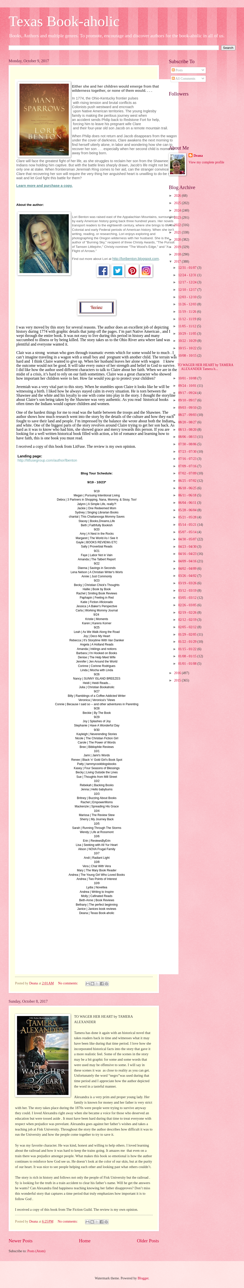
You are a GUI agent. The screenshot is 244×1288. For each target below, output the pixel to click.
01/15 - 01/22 (187, 649)
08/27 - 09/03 (187, 415)
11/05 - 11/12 (187, 326)
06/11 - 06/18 (187, 495)
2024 (178, 210)
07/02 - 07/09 (187, 473)
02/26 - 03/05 (187, 605)
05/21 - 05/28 (187, 517)
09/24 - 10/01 (187, 386)
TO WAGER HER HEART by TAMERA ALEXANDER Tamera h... (205, 367)
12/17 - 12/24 (187, 282)
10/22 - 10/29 (187, 341)
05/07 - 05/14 (187, 532)
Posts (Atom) (36, 1251)
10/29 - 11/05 (187, 333)
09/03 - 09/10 (187, 408)
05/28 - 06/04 (187, 510)
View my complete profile (206, 162)
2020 (178, 239)
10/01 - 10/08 (187, 378)
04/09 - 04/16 (187, 561)
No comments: (68, 983)
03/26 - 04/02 (187, 576)
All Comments (183, 78)
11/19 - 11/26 (187, 311)
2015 (178, 680)
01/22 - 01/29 (187, 642)
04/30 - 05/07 (187, 539)
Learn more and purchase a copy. (44, 186)
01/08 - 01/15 (187, 656)
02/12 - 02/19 (187, 620)
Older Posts (148, 1240)
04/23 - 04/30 (187, 546)
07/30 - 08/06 (187, 444)
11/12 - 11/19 (187, 319)
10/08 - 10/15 (187, 355)
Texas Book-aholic (64, 21)
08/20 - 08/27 (187, 422)
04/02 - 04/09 (187, 568)
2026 (178, 195)
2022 (178, 225)
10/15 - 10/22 (187, 348)
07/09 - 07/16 (187, 466)
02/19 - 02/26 (187, 612)
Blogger (143, 1278)
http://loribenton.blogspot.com (135, 259)
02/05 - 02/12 (187, 627)
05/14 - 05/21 (187, 525)
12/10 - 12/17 (187, 290)
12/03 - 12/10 (187, 297)
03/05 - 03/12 (187, 598)
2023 (178, 217)
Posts (177, 70)
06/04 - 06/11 (187, 503)
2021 (178, 232)
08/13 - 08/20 (187, 429)
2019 (178, 247)
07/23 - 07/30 (187, 451)
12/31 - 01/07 (187, 268)
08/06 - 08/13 (187, 437)
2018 (178, 254)
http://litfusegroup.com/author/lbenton (47, 460)
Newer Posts (21, 1240)
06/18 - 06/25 (187, 488)
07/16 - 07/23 (187, 459)
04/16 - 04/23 (187, 554)
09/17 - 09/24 (187, 393)
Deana (198, 155)
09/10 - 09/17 (187, 400)
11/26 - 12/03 (187, 304)
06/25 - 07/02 (187, 481)
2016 (178, 673)
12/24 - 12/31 (187, 275)
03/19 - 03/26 (187, 583)
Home (84, 1240)
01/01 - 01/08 (187, 663)
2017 (178, 261)
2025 (178, 203)
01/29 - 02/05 (187, 634)
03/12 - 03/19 (187, 590)
